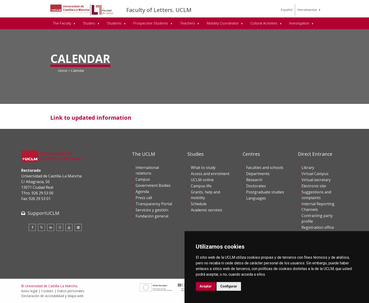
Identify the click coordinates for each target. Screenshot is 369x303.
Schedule (199, 203)
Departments (258, 173)
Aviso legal (29, 291)
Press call (144, 197)
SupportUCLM (43, 213)
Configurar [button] (228, 286)
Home (62, 70)
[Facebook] (32, 227)
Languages (256, 198)
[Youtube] (68, 227)
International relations (147, 170)
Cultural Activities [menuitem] (264, 23)
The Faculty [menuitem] (62, 23)
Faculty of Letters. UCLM (159, 10)
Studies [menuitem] (89, 23)
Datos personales (70, 291)
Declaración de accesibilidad (42, 296)
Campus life (201, 185)
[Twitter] (41, 227)
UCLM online (202, 179)
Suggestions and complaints (316, 194)
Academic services (206, 210)
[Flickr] (78, 227)
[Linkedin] (50, 227)
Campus (143, 179)
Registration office (317, 227)
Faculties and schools (264, 167)
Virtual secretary (316, 179)
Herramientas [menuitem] (307, 10)
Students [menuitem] (114, 23)
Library (307, 167)
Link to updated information (90, 117)
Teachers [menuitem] (188, 23)
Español (287, 10)
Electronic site (313, 185)
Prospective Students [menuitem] (151, 23)
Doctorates (256, 185)
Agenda (142, 191)
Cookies (47, 291)
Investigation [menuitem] (299, 23)
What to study (203, 167)
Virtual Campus (315, 173)
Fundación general (152, 216)
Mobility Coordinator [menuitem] (223, 23)
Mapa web (76, 296)
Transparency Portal (154, 203)
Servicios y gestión (152, 210)
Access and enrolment (210, 173)
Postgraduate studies (265, 192)
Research (254, 179)
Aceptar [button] (206, 286)
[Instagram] (59, 227)
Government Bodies (153, 185)
